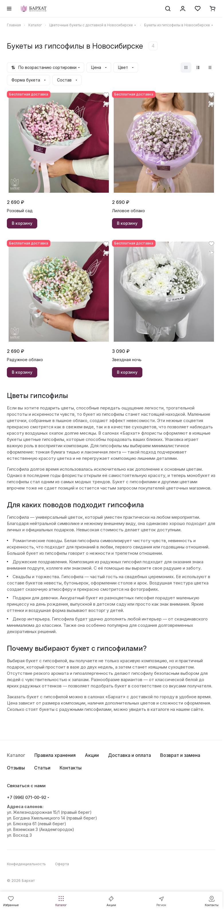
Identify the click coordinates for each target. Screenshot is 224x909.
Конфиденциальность (26, 864)
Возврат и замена (180, 755)
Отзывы (16, 768)
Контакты (71, 768)
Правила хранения (55, 755)
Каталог (16, 755)
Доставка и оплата (129, 755)
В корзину (22, 223)
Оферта (62, 864)
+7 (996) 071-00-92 (26, 797)
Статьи (42, 768)
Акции (92, 755)
